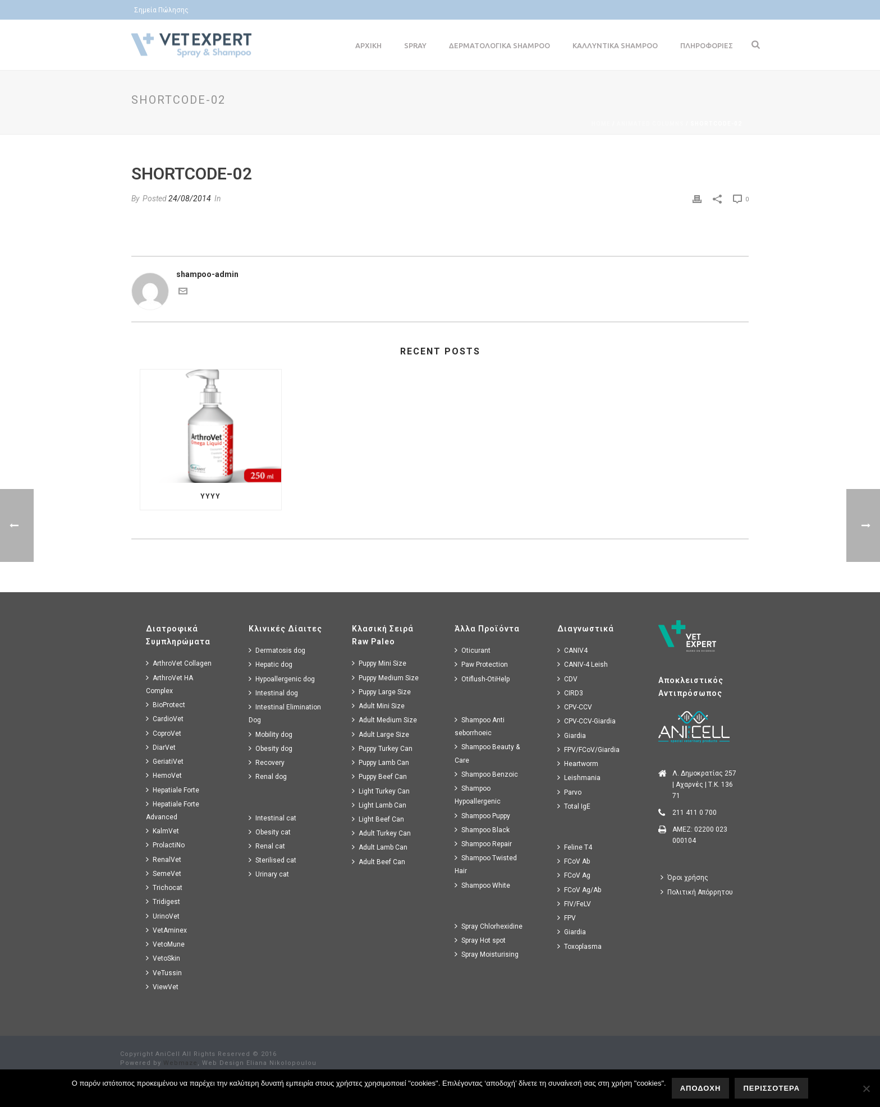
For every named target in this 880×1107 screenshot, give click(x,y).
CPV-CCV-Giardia (586, 721)
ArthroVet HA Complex (169, 684)
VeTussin (164, 972)
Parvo (569, 792)
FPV (566, 918)
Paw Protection (481, 664)
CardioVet (165, 718)
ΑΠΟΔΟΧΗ (700, 1088)
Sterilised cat (272, 860)
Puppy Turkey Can (382, 748)
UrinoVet (163, 916)
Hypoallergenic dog (282, 679)
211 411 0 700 (694, 813)
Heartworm (577, 763)
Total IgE (573, 806)
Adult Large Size (380, 734)
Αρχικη (368, 45)
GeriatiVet (165, 761)
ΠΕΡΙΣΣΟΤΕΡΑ (771, 1088)
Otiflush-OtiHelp (482, 679)
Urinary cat (269, 874)
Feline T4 (574, 847)
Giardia (571, 735)
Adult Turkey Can (381, 833)
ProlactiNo (165, 845)
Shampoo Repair (483, 844)
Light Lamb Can (379, 805)
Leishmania (579, 777)
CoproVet (163, 733)
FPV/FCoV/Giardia (588, 749)
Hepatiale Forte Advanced (172, 810)
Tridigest (163, 901)
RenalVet (163, 859)
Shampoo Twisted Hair (486, 864)
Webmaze (180, 1063)
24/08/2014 (189, 198)
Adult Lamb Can (379, 847)
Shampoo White (482, 885)
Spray (415, 45)
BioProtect (165, 704)
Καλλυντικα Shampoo (615, 45)
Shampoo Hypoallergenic (478, 794)
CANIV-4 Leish (582, 664)
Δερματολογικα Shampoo (499, 45)
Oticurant (473, 650)
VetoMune (165, 944)
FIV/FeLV (574, 904)
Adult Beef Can (378, 861)
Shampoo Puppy (482, 815)
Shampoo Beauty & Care (487, 753)
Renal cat (267, 846)
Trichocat (164, 887)
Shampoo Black (482, 829)
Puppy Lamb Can (380, 762)
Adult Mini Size (378, 706)
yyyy (210, 496)
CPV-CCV (574, 707)
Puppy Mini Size (379, 663)
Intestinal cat (272, 818)
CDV (567, 679)
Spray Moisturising (487, 954)
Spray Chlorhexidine (488, 926)
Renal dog (268, 776)
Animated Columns (650, 124)
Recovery (267, 762)
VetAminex (166, 930)
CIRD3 (570, 693)
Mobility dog (270, 734)
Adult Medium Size (384, 720)
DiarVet (161, 747)
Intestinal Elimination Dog (285, 713)
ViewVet (162, 987)
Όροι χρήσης (684, 877)
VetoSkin (163, 958)
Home (601, 124)
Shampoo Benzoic (486, 774)
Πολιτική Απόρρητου (697, 892)
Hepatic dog (270, 664)
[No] (866, 1088)
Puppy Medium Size (385, 678)
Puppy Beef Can (379, 776)
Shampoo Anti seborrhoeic (480, 726)
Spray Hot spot (480, 940)
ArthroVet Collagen (179, 663)
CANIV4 (572, 650)
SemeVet (163, 873)
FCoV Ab (573, 861)
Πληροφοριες (706, 45)
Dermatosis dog (277, 650)
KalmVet (162, 831)
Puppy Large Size (381, 692)
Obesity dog (270, 748)
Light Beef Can (378, 819)
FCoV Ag (573, 875)
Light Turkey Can (381, 791)
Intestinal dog (273, 693)
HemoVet (164, 775)
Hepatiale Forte (172, 790)
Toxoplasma (579, 946)
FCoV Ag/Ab (579, 889)
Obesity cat (270, 832)
